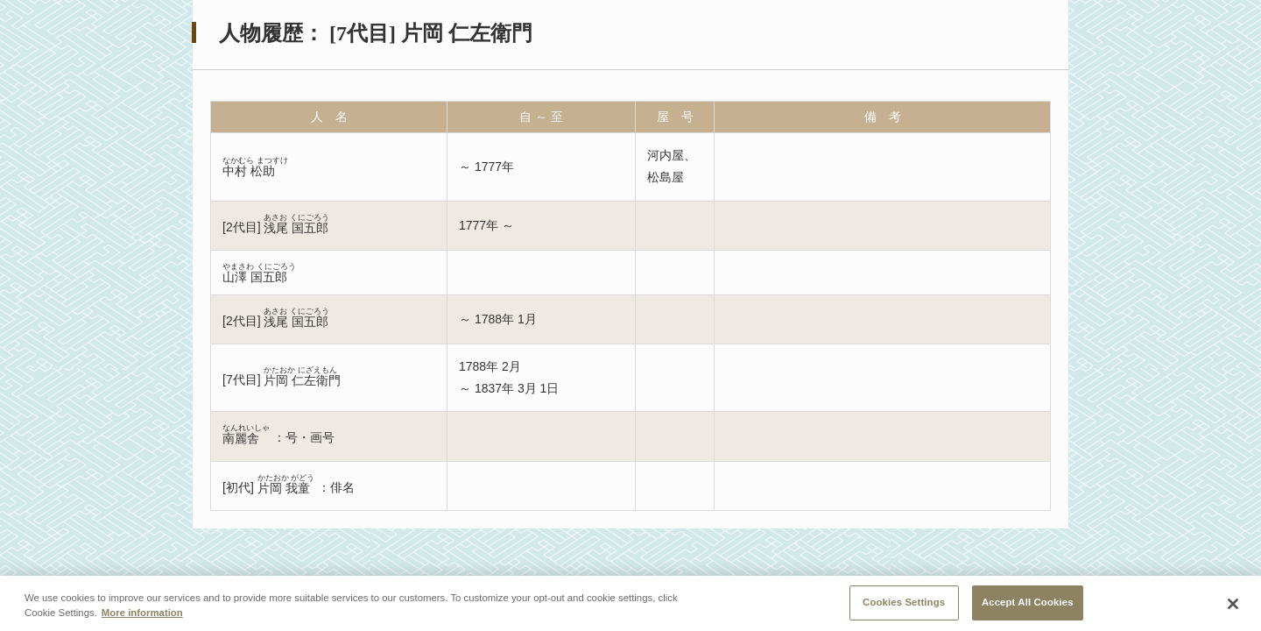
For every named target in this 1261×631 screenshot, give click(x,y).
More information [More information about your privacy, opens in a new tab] (142, 620)
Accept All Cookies (1028, 610)
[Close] (1233, 611)
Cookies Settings (904, 610)
